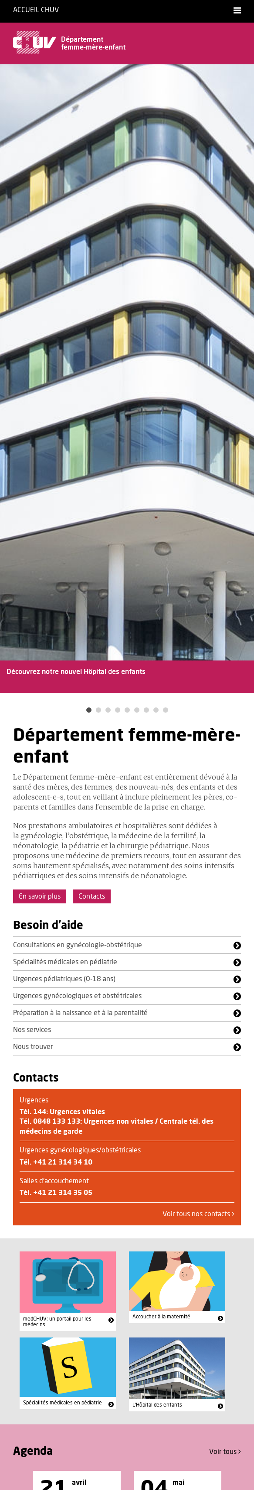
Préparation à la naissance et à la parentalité (80, 1012)
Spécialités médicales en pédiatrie (65, 962)
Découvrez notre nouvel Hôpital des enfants (76, 671)
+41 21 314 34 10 (62, 1162)
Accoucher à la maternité (161, 1316)
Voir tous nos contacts (198, 1214)
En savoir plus (40, 896)
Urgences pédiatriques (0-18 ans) (64, 979)
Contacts (91, 896)
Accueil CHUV (36, 10)
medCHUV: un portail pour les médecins (57, 1321)
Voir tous (225, 1451)
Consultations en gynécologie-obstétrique (77, 945)
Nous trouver (33, 1046)
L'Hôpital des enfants (157, 1404)
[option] (127, 384)
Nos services (32, 1029)
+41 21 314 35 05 (62, 1192)
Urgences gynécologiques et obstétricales (77, 995)
